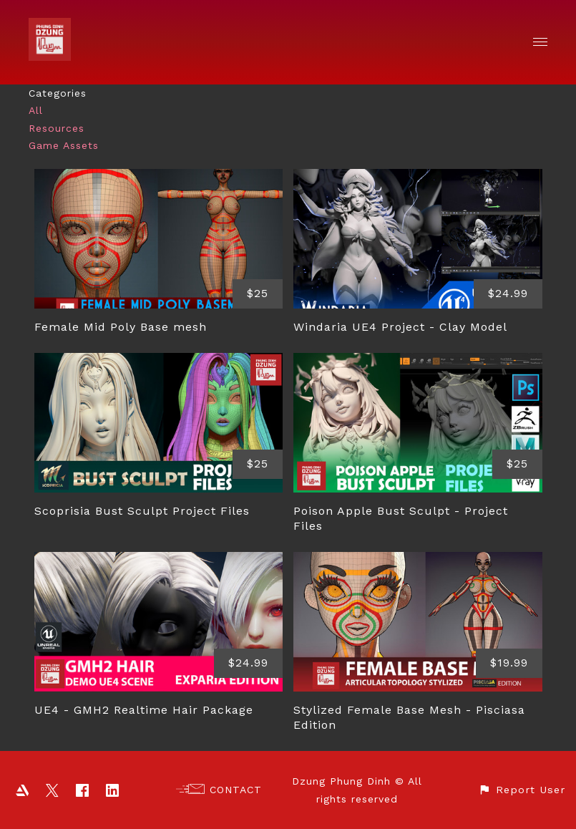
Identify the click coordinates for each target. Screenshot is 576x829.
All (36, 110)
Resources (56, 128)
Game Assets (64, 145)
